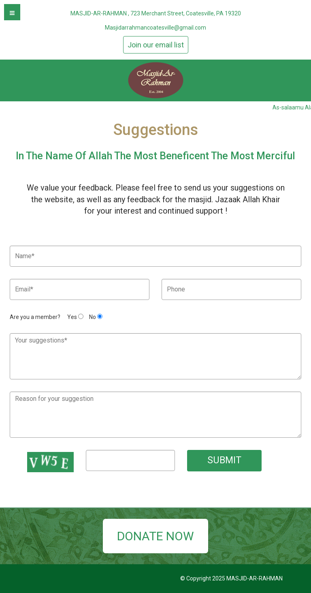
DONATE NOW (155, 536)
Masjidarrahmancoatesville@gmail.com (155, 27)
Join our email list (156, 45)
